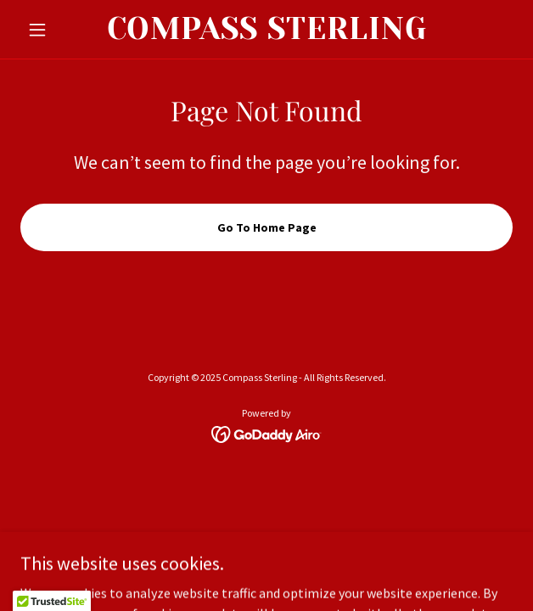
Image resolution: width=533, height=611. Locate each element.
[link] (266, 29)
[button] (57, 30)
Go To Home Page (267, 227)
